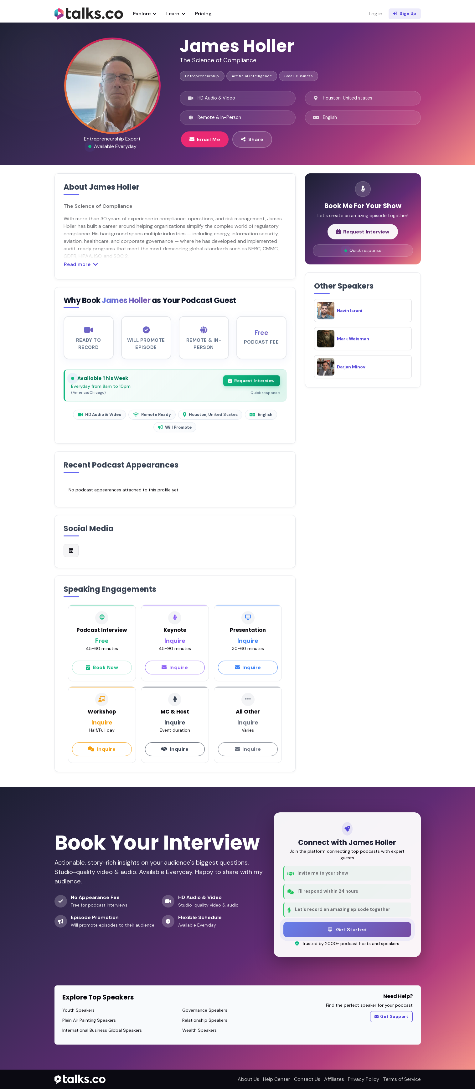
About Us (248, 1079)
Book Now (102, 673)
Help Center (276, 1079)
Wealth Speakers (199, 1030)
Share (252, 139)
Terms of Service (402, 1079)
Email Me (204, 139)
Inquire (175, 673)
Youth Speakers (78, 1010)
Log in (375, 13)
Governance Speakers (204, 1010)
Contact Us (307, 1079)
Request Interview (251, 386)
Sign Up (404, 14)
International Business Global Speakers (102, 1030)
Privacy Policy (363, 1079)
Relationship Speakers (204, 1020)
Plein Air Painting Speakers (89, 1020)
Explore (144, 13)
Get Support (391, 1017)
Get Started (347, 929)
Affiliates (334, 1079)
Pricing (203, 13)
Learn (175, 13)
